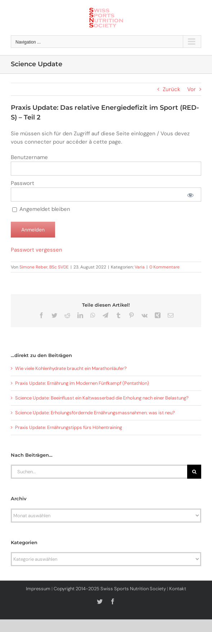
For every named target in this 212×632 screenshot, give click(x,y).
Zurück (171, 89)
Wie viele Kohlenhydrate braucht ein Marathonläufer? (71, 368)
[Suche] (194, 472)
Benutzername (29, 157)
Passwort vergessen (36, 249)
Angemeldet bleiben (41, 209)
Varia (140, 267)
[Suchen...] (99, 472)
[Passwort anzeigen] (190, 195)
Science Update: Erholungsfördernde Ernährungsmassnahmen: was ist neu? (95, 413)
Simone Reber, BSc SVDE (44, 267)
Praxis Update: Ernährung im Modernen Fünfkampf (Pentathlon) (82, 383)
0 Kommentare (164, 267)
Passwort (22, 183)
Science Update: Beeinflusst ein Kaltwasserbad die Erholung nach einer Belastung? (102, 398)
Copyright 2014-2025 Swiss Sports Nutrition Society (110, 589)
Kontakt (177, 589)
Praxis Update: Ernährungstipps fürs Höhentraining (68, 427)
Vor (191, 89)
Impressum (38, 589)
